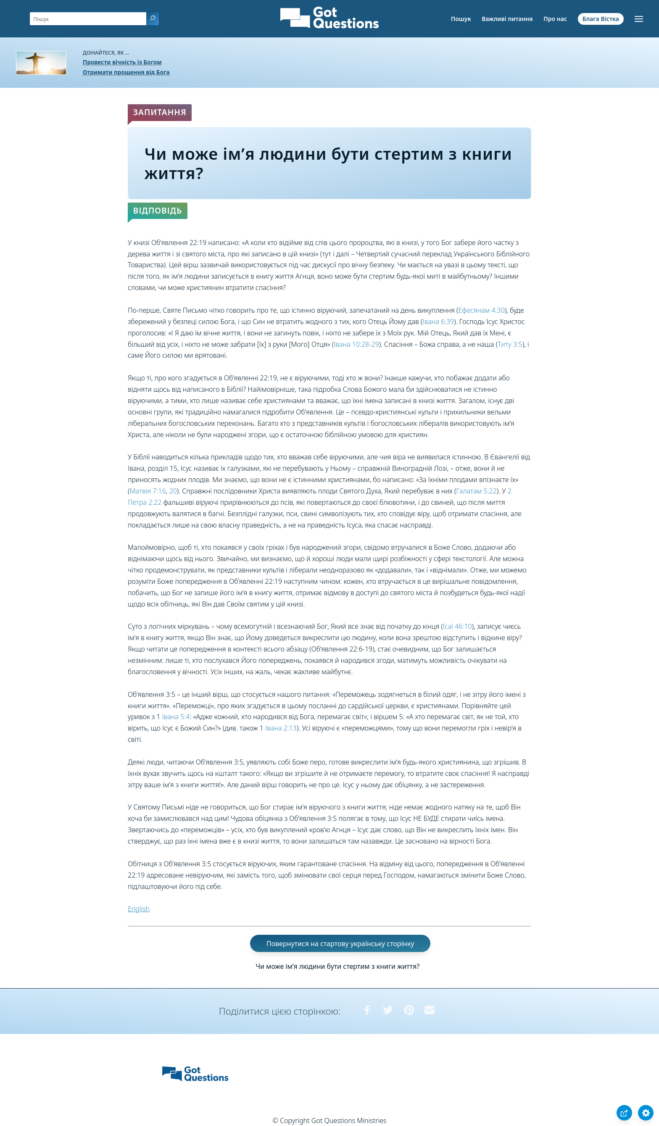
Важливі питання (507, 19)
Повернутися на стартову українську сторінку (340, 943)
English (139, 908)
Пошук (461, 19)
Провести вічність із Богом (122, 62)
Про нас (555, 19)
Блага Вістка (601, 19)
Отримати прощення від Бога (126, 72)
